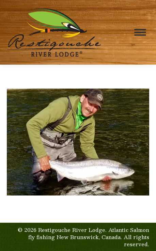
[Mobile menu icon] (140, 32)
